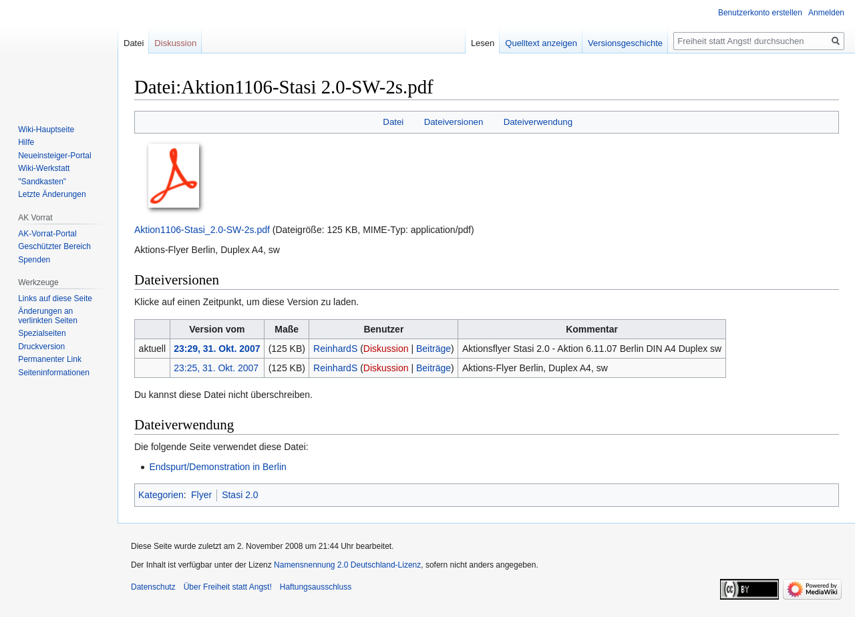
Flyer (201, 494)
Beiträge (433, 348)
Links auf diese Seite (55, 298)
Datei (393, 122)
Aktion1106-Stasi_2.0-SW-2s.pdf (202, 229)
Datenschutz (153, 587)
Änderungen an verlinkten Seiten (47, 315)
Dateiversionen (454, 122)
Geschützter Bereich (54, 246)
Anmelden (826, 12)
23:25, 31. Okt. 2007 (216, 368)
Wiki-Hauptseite (46, 129)
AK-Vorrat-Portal (47, 233)
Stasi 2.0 (240, 494)
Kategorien (161, 494)
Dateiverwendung (538, 122)
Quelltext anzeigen (541, 43)
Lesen (482, 43)
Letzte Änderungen (52, 194)
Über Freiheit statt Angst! (228, 587)
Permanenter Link (49, 359)
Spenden (34, 259)
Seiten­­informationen (54, 372)
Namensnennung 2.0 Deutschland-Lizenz (347, 565)
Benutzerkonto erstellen (760, 12)
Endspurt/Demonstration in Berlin (217, 466)
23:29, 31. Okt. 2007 (217, 348)
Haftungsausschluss (315, 587)
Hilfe (26, 142)
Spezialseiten (41, 333)
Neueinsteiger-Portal (54, 155)
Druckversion (41, 346)
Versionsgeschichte (625, 43)
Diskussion (386, 348)
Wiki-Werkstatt (43, 168)
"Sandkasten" (42, 181)
